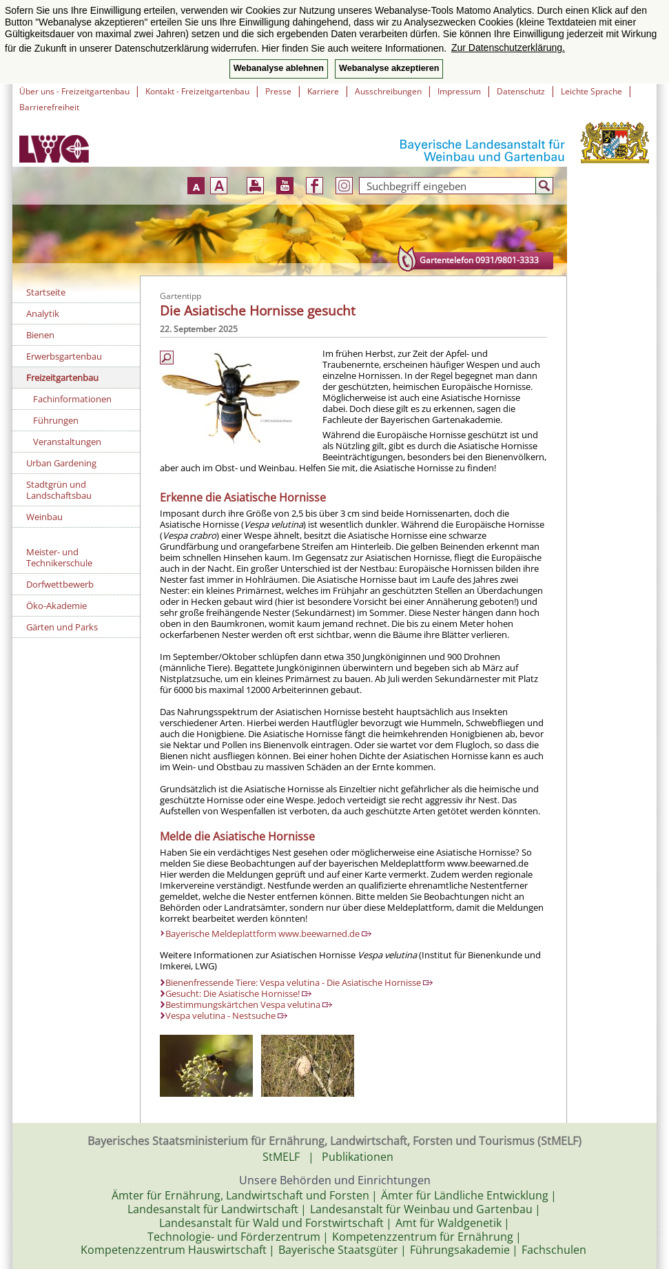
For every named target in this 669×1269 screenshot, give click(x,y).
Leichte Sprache (591, 91)
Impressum (459, 91)
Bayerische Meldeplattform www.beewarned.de (268, 933)
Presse (278, 91)
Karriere (323, 91)
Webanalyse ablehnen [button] (279, 68)
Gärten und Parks (62, 627)
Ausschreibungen (388, 91)
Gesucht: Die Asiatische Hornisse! (238, 993)
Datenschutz (521, 91)
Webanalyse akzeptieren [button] (389, 68)
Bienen (40, 335)
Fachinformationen (72, 399)
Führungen (56, 420)
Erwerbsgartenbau (64, 356)
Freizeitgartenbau (62, 377)
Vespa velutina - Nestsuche (226, 1015)
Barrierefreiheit (49, 107)
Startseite (45, 292)
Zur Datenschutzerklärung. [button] (508, 47)
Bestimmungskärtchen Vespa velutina (248, 1004)
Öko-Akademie (56, 605)
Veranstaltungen (67, 441)
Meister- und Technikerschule (59, 557)
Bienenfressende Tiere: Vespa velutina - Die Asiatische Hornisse (299, 982)
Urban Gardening (61, 463)
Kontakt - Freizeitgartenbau (197, 91)
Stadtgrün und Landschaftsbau (59, 490)
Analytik (42, 313)
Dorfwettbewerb (60, 584)
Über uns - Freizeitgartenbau (74, 91)
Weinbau (44, 516)
